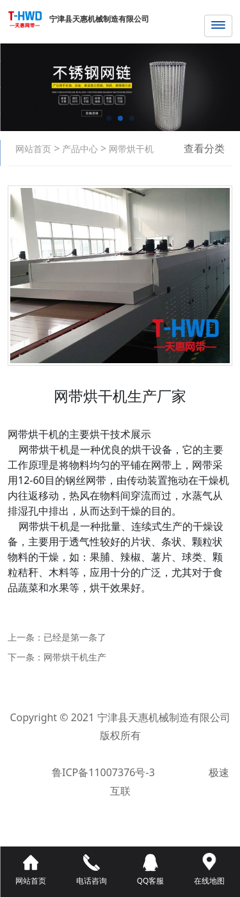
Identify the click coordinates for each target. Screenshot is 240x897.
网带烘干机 (130, 149)
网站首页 (33, 149)
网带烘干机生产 (75, 657)
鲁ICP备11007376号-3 (104, 772)
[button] (108, 118)
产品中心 (79, 149)
